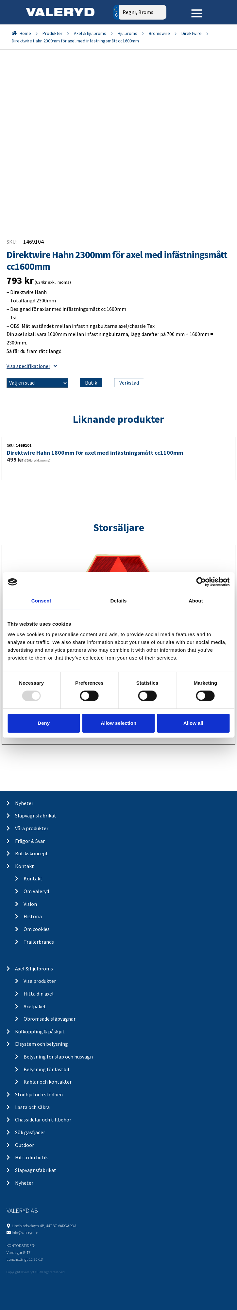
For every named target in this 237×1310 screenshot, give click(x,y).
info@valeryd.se (25, 1232)
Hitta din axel (39, 993)
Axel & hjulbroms (90, 33)
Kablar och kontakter (48, 1081)
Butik (91, 382)
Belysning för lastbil (46, 1069)
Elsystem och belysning (41, 1044)
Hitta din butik (31, 1157)
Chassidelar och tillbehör (43, 1119)
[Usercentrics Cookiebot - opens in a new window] (200, 582)
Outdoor (24, 1145)
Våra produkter (31, 828)
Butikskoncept (31, 853)
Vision (30, 904)
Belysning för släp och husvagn (58, 1056)
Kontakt (24, 866)
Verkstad (129, 382)
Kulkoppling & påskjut (40, 1031)
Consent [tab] (41, 600)
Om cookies (37, 929)
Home (25, 33)
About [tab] (196, 600)
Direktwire (191, 33)
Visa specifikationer (32, 366)
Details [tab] (118, 600)
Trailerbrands (39, 941)
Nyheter (24, 803)
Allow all (193, 723)
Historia (33, 916)
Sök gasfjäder (30, 1132)
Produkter (52, 33)
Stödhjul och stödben (39, 1094)
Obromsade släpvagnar (50, 1018)
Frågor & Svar (30, 841)
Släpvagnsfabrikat (35, 815)
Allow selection (118, 723)
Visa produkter (40, 981)
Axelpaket (35, 1006)
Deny (44, 723)
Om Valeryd (36, 891)
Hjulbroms (127, 33)
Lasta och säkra (32, 1107)
